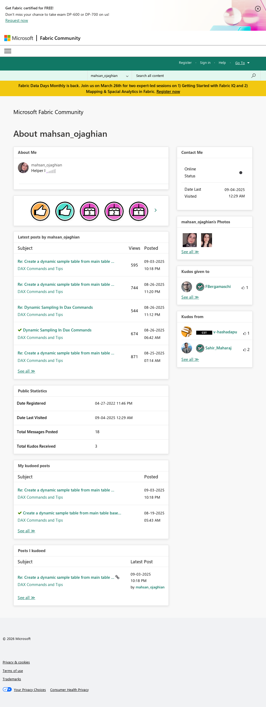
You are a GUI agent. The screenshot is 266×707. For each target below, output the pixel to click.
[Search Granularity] (110, 76)
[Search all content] (196, 76)
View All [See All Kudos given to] (190, 297)
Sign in (205, 62)
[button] (190, 240)
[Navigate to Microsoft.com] (18, 38)
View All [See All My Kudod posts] (26, 531)
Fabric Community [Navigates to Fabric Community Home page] (60, 38)
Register (185, 62)
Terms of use (13, 670)
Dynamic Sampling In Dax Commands (57, 330)
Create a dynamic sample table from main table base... (72, 512)
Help (222, 62)
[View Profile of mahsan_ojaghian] (150, 586)
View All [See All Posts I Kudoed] (26, 598)
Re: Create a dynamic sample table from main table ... (66, 261)
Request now (16, 20)
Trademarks (12, 679)
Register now (168, 91)
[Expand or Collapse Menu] (7, 51)
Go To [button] (240, 62)
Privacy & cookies (16, 662)
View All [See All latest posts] (26, 371)
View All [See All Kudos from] (190, 359)
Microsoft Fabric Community (48, 111)
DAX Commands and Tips (40, 268)
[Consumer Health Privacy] (69, 689)
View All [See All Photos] (190, 252)
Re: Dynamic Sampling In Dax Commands (55, 307)
